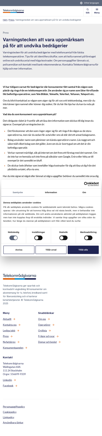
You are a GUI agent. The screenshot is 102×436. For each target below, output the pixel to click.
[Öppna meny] (97, 11)
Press (11, 20)
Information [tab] (51, 192)
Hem (5, 20)
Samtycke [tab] (18, 192)
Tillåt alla (83, 249)
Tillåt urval (51, 249)
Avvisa (18, 249)
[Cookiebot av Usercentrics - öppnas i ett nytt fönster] (86, 184)
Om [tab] (84, 192)
